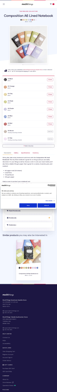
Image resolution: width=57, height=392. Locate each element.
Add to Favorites (28, 146)
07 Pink (10, 138)
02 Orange (11, 86)
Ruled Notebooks (14, 211)
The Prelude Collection (28, 11)
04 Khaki (10, 101)
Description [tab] (7, 153)
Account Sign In (7, 357)
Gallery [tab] (16, 153)
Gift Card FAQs (7, 371)
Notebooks (12, 218)
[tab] (23, 64)
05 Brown (11, 131)
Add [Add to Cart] (50, 79)
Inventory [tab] (36, 153)
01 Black (10, 79)
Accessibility (6, 343)
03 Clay (10, 93)
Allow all (46, 205)
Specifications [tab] (25, 153)
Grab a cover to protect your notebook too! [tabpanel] (28, 171)
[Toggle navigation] (4, 4)
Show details (49, 200)
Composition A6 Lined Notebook (28, 15)
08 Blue (10, 116)
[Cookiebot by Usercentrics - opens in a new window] (48, 185)
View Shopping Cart (9, 351)
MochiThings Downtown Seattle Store (33, 69)
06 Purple (11, 108)
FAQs (4, 340)
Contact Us (6, 337)
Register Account (8, 354)
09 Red (10, 123)
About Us (5, 379)
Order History (7, 360)
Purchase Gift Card (8, 368)
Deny (28, 205)
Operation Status (9, 385)
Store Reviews (8, 382)
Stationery (12, 225)
